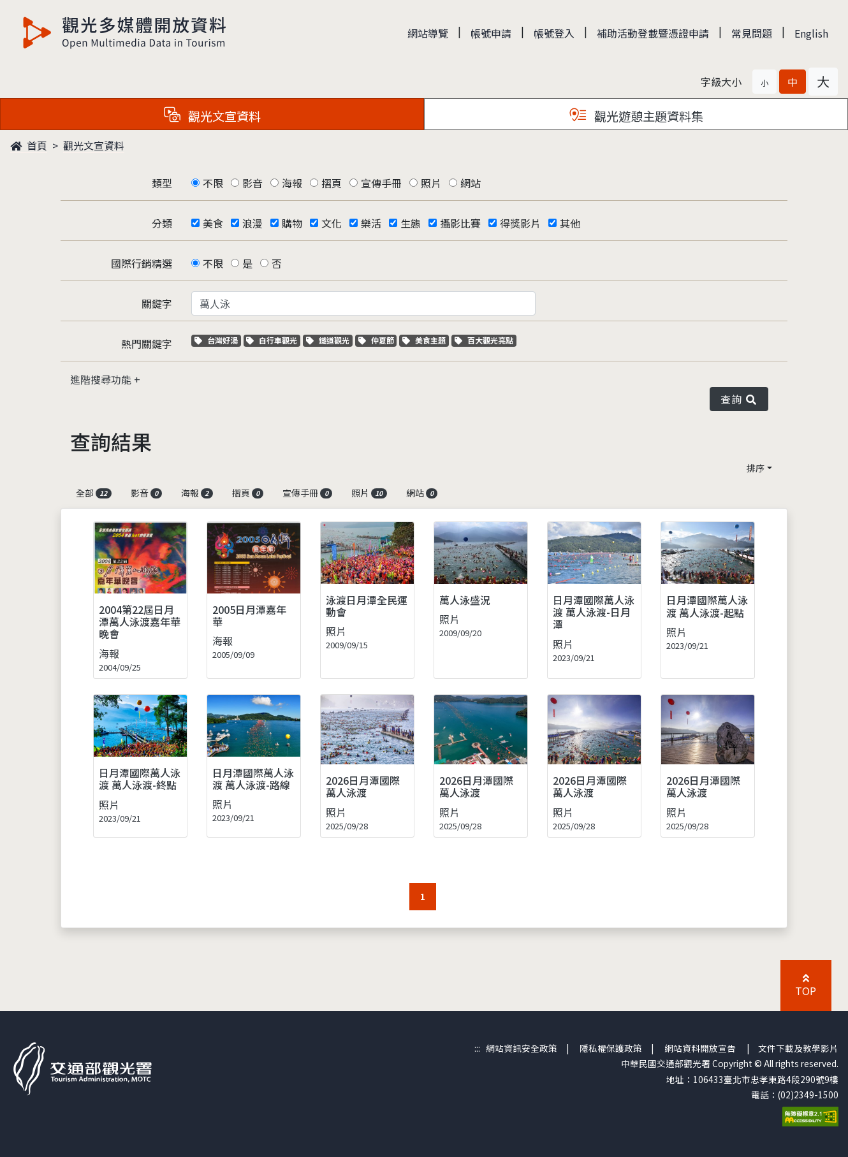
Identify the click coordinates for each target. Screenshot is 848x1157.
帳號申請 (491, 33)
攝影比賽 (460, 223)
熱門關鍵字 (146, 343)
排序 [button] (755, 468)
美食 (213, 223)
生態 (410, 223)
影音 (252, 183)
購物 (292, 223)
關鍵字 (157, 303)
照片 (431, 183)
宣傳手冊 (381, 183)
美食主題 (425, 340)
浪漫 (252, 223)
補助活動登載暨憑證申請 (653, 33)
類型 (162, 183)
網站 (470, 183)
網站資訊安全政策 (521, 1048)
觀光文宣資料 (93, 145)
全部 (94, 492)
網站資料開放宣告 (700, 1048)
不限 (213, 183)
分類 (162, 223)
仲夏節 (377, 340)
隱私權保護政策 (611, 1048)
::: (477, 1048)
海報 (292, 183)
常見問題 (751, 33)
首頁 (28, 145)
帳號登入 (554, 33)
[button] (764, 81)
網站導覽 (427, 33)
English (811, 33)
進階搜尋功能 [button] (102, 379)
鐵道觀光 (329, 340)
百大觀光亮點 (484, 340)
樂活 (371, 223)
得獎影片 (520, 223)
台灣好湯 (217, 340)
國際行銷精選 (141, 263)
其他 (570, 223)
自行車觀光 (271, 340)
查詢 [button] (738, 399)
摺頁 (331, 183)
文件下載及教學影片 (798, 1048)
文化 (331, 223)
